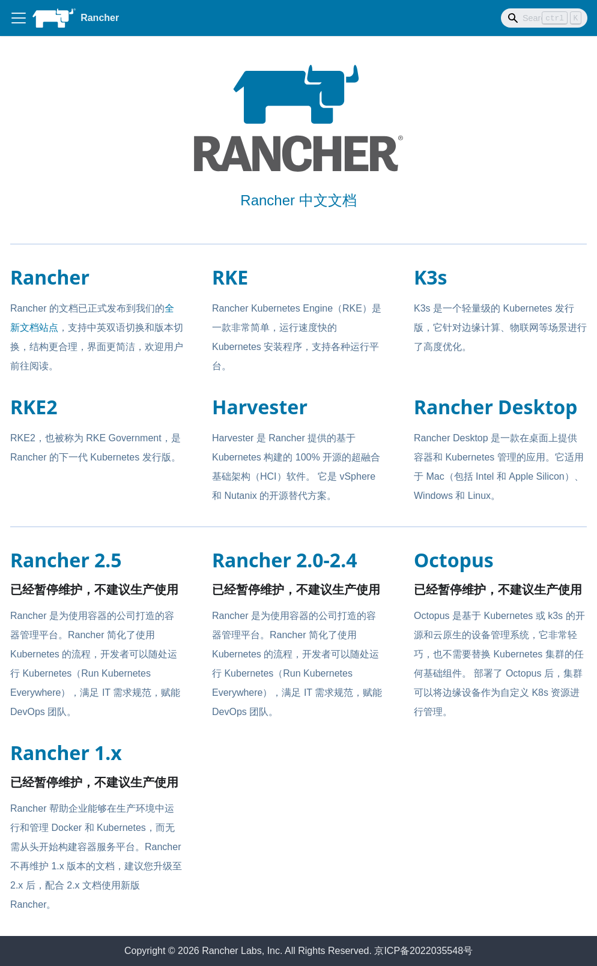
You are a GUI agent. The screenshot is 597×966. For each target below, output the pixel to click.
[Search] (544, 18)
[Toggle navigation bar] (19, 18)
